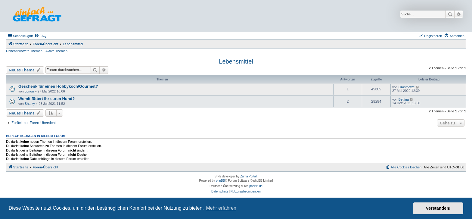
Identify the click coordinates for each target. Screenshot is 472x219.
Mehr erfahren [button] (221, 208)
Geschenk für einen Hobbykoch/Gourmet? (58, 86)
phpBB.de (255, 186)
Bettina (404, 99)
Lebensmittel (236, 61)
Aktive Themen (56, 51)
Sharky (30, 103)
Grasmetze (407, 87)
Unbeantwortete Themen (24, 51)
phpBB (220, 180)
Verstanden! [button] (438, 208)
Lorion (29, 91)
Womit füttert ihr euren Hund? (46, 98)
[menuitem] (40, 35)
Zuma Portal (248, 176)
